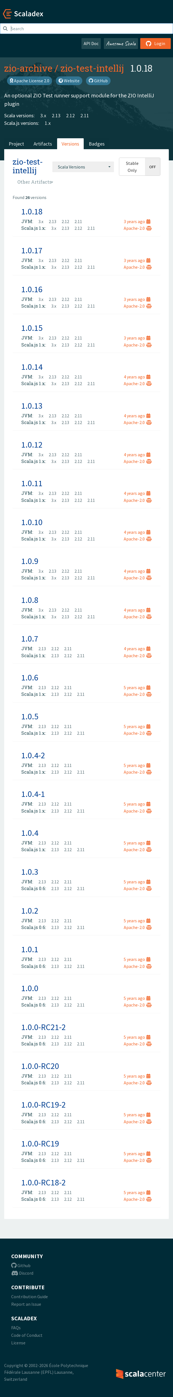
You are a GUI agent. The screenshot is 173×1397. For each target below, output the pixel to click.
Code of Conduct (27, 1335)
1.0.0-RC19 (40, 1143)
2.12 (70, 115)
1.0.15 (32, 327)
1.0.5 (29, 716)
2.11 (84, 115)
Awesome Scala (121, 43)
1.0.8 (29, 600)
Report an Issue (26, 1304)
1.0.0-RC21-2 (43, 1027)
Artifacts (43, 144)
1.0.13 (32, 405)
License (18, 1342)
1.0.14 (32, 366)
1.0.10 (32, 522)
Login (155, 43)
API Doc (91, 43)
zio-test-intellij (92, 68)
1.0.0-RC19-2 (43, 1104)
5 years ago (137, 687)
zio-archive (28, 68)
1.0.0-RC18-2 (43, 1182)
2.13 (56, 115)
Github (21, 1265)
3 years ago (137, 221)
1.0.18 (32, 211)
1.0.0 (29, 988)
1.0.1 (29, 949)
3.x (43, 115)
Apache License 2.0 (29, 80)
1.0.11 (32, 483)
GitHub (98, 80)
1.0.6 (29, 677)
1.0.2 (29, 910)
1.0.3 (29, 871)
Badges (97, 144)
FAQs (16, 1327)
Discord (22, 1273)
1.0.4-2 (33, 755)
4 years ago (137, 377)
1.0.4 (29, 832)
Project (16, 144)
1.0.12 (32, 444)
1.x (48, 123)
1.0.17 (32, 250)
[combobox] (83, 167)
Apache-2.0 (138, 228)
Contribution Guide (29, 1296)
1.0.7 (29, 638)
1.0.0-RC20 (40, 1066)
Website (69, 80)
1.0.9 (29, 561)
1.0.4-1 (33, 793)
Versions (70, 144)
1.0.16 (32, 289)
